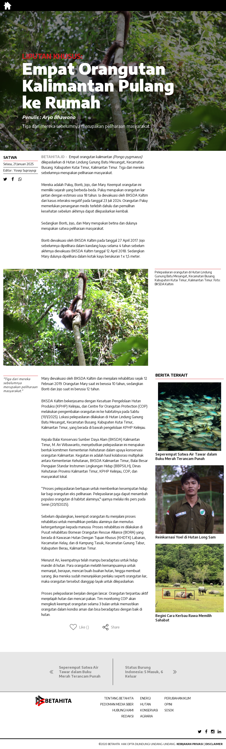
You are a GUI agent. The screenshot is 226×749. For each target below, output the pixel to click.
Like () (79, 627)
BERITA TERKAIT (171, 374)
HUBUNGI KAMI (123, 710)
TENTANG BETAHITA (119, 698)
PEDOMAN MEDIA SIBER (117, 704)
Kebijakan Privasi (190, 744)
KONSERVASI (149, 710)
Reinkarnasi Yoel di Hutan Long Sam (185, 537)
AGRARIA (146, 716)
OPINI (168, 704)
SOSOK (169, 710)
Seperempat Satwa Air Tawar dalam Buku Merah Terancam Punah (186, 456)
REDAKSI (127, 716)
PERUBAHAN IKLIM (177, 698)
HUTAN (145, 704)
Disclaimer (214, 744)
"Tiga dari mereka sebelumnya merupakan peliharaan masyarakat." (20, 385)
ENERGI (145, 698)
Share (111, 627)
